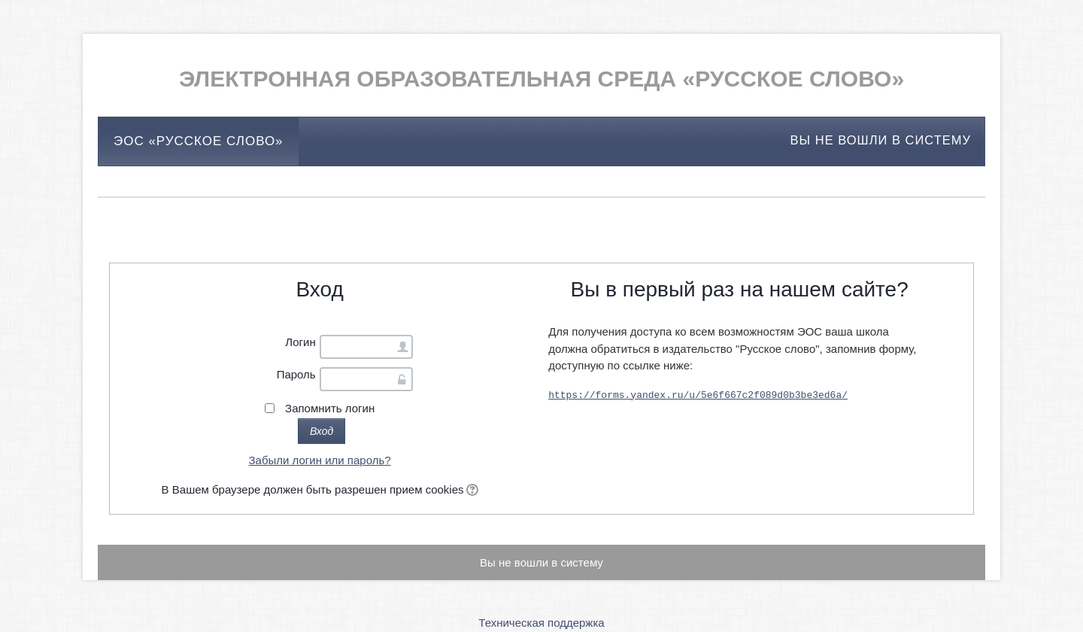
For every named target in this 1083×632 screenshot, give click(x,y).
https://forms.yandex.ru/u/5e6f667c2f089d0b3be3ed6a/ (698, 394)
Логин (300, 342)
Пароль (296, 374)
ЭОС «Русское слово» (199, 141)
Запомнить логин (330, 408)
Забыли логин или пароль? (320, 460)
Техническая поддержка (541, 622)
